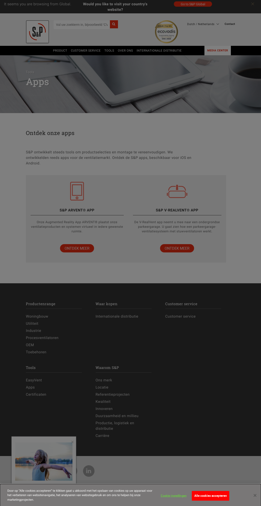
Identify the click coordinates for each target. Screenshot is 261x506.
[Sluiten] (255, 498)
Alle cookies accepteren (210, 498)
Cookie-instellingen (173, 498)
